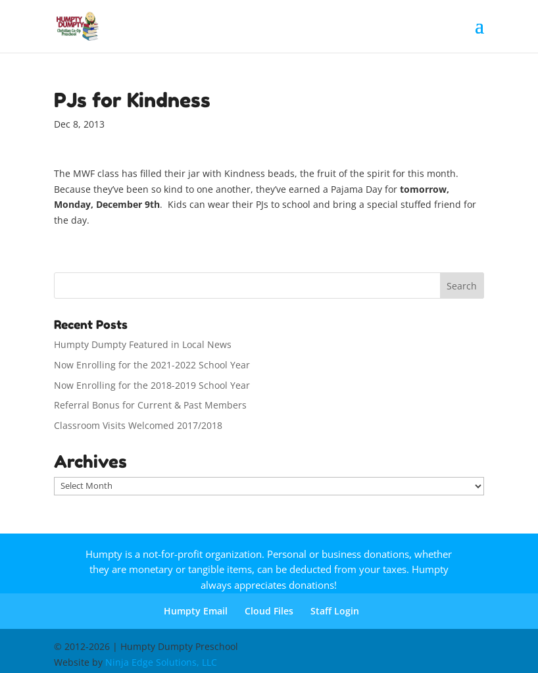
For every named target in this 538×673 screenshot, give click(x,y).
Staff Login (334, 611)
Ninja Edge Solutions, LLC (161, 662)
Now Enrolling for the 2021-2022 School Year (152, 365)
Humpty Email (196, 611)
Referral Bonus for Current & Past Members (150, 405)
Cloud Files (269, 611)
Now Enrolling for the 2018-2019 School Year (152, 385)
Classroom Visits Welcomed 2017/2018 (138, 425)
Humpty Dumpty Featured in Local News (143, 344)
